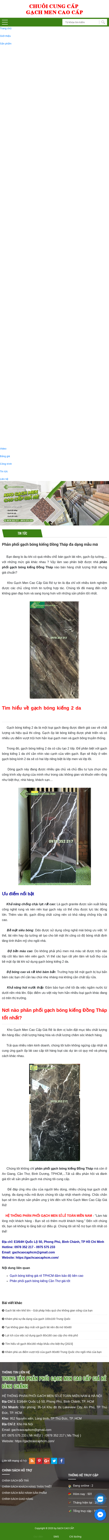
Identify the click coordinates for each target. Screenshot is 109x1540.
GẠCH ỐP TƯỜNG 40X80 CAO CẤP (34, 226)
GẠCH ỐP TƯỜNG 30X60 (28, 219)
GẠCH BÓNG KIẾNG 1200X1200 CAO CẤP (38, 73)
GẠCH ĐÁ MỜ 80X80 (26, 107)
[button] (5, 22)
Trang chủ (5, 28)
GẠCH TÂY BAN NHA (20, 189)
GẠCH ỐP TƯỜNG (18, 215)
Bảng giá (5, 456)
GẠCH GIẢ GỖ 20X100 (27, 314)
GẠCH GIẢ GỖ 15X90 (26, 335)
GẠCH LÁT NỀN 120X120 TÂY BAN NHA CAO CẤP (43, 193)
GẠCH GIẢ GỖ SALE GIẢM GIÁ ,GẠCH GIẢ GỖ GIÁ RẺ (45, 342)
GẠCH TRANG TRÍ (18, 235)
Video (3, 448)
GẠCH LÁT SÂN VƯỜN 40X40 (36, 256)
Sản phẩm (5, 43)
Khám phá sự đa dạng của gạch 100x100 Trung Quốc (36, 1318)
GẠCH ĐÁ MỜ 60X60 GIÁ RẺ (30, 362)
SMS (56, 1536)
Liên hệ (4, 479)
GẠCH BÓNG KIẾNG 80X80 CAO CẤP (35, 100)
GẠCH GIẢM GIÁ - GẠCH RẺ (24, 351)
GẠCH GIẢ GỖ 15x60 (26, 321)
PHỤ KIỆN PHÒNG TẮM (27, 409)
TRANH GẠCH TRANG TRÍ (29, 288)
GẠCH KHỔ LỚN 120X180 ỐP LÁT (33, 79)
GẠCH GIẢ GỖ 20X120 (27, 307)
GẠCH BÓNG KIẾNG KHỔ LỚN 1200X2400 (38, 93)
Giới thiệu (5, 35)
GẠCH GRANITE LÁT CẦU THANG (33, 162)
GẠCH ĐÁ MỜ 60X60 (26, 121)
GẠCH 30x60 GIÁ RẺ (25, 355)
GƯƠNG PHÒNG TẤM (26, 423)
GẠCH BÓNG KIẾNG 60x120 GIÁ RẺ (34, 389)
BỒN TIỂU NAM (22, 430)
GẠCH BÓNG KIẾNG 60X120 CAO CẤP (36, 52)
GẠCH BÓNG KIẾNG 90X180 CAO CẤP (36, 128)
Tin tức (4, 471)
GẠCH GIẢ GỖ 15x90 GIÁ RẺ (30, 368)
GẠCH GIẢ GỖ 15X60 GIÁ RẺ (30, 382)
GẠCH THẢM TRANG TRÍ (28, 295)
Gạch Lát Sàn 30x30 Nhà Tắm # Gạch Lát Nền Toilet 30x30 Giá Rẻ (51, 180)
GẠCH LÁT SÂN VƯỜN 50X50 (36, 260)
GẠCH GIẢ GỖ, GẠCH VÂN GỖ (25, 304)
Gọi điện (38, 1536)
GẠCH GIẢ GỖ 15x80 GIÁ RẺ (30, 375)
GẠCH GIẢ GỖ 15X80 (26, 328)
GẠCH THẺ (20, 267)
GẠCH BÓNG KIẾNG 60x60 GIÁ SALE (35, 396)
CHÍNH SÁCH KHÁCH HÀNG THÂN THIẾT (27, 1486)
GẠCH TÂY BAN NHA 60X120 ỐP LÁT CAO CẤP (41, 207)
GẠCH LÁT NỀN (17, 48)
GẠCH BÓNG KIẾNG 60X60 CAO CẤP (35, 114)
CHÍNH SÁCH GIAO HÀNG (17, 1499)
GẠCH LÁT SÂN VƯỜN (27, 253)
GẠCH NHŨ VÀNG (24, 239)
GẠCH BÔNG (21, 274)
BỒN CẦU (19, 436)
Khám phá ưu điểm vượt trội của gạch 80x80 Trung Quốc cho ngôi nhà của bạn (52, 1352)
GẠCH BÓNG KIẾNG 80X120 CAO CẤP (36, 135)
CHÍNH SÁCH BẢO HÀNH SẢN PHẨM (24, 1493)
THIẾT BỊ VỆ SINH (18, 405)
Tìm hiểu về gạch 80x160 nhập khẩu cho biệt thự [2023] (37, 1343)
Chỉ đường (75, 1536)
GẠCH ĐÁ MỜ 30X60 (26, 148)
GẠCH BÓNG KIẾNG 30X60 (29, 156)
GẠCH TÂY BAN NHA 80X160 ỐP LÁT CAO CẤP (41, 200)
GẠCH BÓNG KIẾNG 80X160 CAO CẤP (36, 65)
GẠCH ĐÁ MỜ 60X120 (26, 59)
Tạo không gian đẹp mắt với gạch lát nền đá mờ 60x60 (37, 1327)
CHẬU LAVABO (22, 416)
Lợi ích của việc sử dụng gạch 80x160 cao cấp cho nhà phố (40, 1335)
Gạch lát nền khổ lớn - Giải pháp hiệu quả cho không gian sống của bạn (47, 1310)
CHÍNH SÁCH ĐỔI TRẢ (15, 1480)
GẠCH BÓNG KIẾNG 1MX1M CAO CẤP (36, 86)
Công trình (6, 463)
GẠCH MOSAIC (22, 246)
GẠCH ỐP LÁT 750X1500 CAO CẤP (34, 142)
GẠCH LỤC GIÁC (24, 281)
